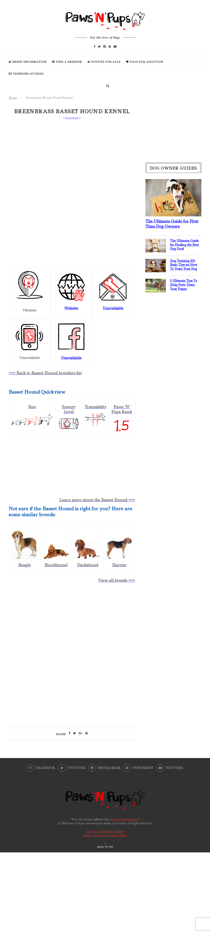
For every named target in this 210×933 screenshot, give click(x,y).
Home (13, 97)
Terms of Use (101, 835)
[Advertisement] (72, 622)
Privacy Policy (119, 835)
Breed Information (28, 62)
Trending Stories (26, 73)
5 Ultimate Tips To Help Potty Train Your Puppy (183, 285)
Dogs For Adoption (144, 62)
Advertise (107, 831)
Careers (87, 835)
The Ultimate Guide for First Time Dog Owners (171, 224)
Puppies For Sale (104, 62)
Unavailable (71, 357)
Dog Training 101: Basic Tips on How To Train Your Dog (183, 265)
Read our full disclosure (125, 819)
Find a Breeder (67, 62)
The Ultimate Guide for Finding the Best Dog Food (184, 245)
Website (71, 308)
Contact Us (93, 831)
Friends (119, 831)
